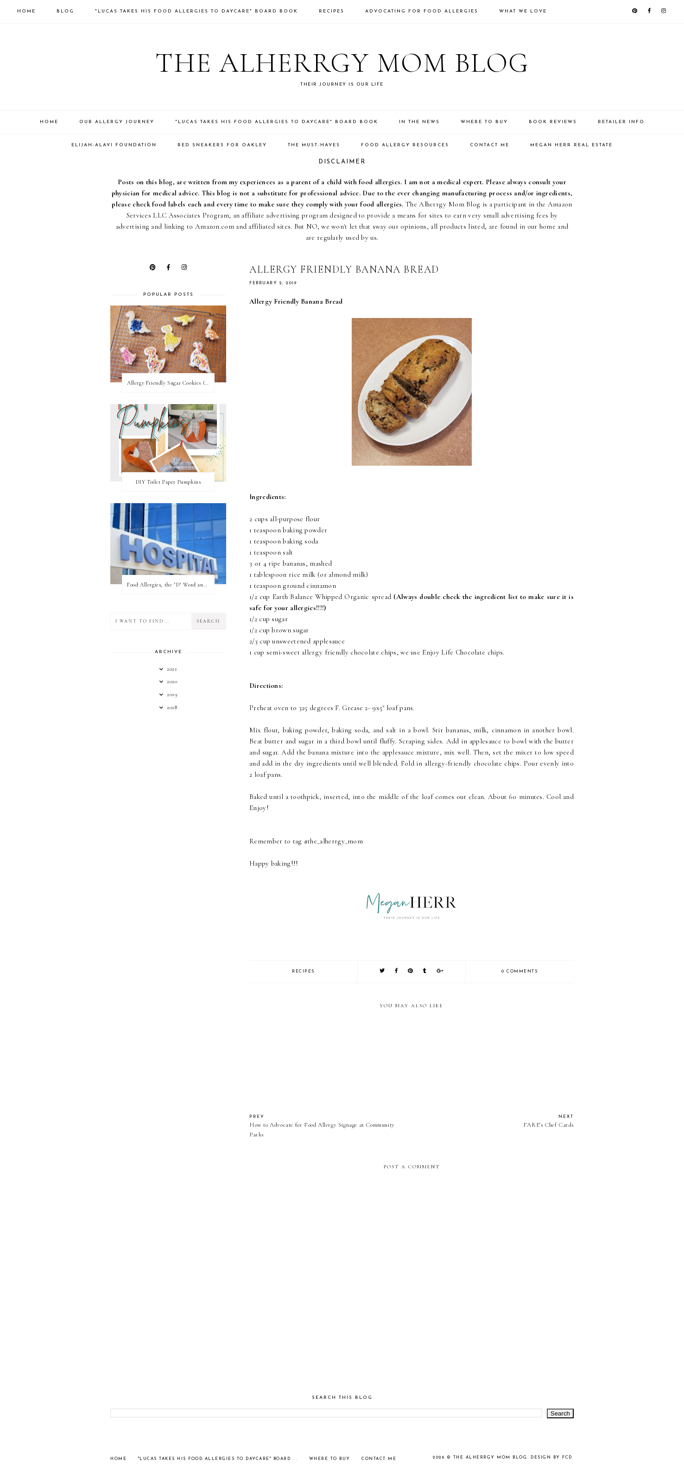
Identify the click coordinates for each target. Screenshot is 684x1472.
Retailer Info (621, 122)
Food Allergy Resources (405, 145)
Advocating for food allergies (421, 11)
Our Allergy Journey (116, 122)
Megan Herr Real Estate (571, 145)
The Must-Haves (314, 145)
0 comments (519, 971)
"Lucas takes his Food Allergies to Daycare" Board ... (218, 1459)
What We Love (523, 11)
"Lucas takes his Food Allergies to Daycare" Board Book (196, 11)
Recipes (331, 11)
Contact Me (489, 145)
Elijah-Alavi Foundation (114, 145)
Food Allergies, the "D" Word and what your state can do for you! (170, 584)
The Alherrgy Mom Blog (342, 63)
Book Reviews (553, 122)
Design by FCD (551, 1457)
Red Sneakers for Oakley (222, 145)
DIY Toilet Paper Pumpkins (168, 482)
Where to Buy (484, 122)
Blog (65, 11)
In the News (419, 122)
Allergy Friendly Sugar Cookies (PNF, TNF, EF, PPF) (170, 383)
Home (26, 11)
